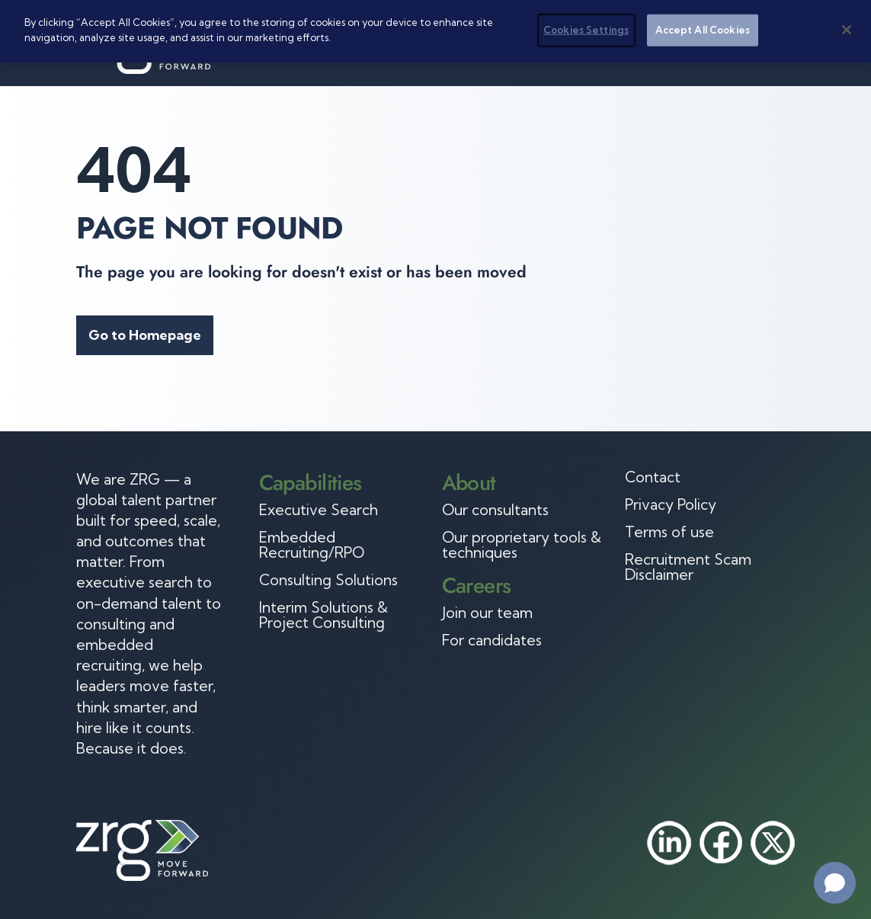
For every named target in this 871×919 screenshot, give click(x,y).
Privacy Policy (670, 504)
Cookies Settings (586, 30)
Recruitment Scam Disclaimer (688, 567)
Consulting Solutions (328, 580)
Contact (652, 477)
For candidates (492, 640)
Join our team (487, 612)
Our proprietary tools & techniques (521, 545)
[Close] (846, 29)
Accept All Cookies (702, 30)
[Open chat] (835, 883)
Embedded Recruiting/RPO (311, 545)
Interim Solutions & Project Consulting (323, 615)
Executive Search (318, 509)
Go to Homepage (144, 335)
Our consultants (495, 509)
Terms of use (669, 532)
